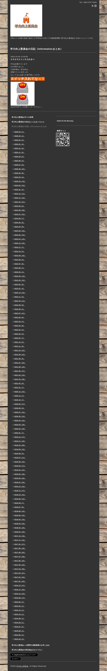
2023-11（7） (19, 247)
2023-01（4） (19, 288)
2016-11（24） (20, 589)
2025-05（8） (19, 173)
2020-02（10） (20, 429)
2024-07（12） (20, 214)
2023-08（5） (19, 259)
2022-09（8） (19, 305)
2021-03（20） (20, 379)
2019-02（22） (20, 478)
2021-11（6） (19, 346)
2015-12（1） (19, 610)
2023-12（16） (20, 243)
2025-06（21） (20, 169)
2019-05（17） (20, 466)
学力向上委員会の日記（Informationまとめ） (30, 126)
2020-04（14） (20, 420)
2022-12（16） (20, 292)
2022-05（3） (19, 321)
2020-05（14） (20, 416)
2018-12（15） (20, 486)
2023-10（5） (19, 251)
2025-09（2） (19, 156)
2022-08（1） (19, 309)
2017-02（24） (20, 577)
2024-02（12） (20, 235)
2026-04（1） (19, 132)
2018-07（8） (19, 507)
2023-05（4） (19, 272)
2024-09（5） (19, 206)
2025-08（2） (19, 160)
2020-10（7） (19, 400)
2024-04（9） (19, 226)
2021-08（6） (19, 358)
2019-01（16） (20, 482)
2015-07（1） (19, 626)
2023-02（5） (19, 284)
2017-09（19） (20, 548)
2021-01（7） (19, 387)
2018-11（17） (20, 490)
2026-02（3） (19, 140)
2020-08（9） (19, 408)
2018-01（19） (20, 532)
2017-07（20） (20, 556)
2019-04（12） (20, 470)
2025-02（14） (20, 185)
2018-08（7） (19, 503)
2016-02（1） (19, 606)
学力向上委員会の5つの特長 (22, 117)
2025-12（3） (19, 148)
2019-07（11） (20, 457)
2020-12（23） (20, 391)
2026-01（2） (19, 144)
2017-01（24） (20, 581)
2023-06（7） (19, 268)
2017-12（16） (20, 536)
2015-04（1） (19, 639)
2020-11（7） (19, 396)
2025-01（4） (19, 189)
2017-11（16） (20, 540)
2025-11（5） (19, 152)
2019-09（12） (20, 449)
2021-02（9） (19, 383)
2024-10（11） (20, 202)
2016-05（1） (19, 602)
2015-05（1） (19, 635)
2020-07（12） (20, 412)
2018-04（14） (20, 519)
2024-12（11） (20, 193)
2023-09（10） (20, 255)
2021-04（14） (20, 375)
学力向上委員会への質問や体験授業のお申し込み (31, 645)
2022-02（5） (19, 334)
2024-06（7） (19, 218)
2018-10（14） (20, 495)
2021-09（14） (20, 354)
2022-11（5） (19, 297)
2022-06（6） (19, 317)
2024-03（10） (20, 231)
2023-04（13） (20, 276)
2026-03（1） (19, 136)
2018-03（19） (20, 523)
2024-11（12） (20, 198)
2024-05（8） (19, 222)
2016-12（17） (20, 585)
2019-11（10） (20, 441)
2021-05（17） (20, 371)
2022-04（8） (19, 325)
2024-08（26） (20, 210)
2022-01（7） (19, 338)
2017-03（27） (20, 573)
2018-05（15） (20, 515)
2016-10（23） (20, 594)
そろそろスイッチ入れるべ (23, 59)
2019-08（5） (19, 453)
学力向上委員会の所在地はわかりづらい (27, 650)
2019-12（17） (20, 437)
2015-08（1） (19, 622)
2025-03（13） (20, 181)
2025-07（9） (19, 165)
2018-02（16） (20, 528)
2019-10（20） (20, 445)
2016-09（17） (20, 598)
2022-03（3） (19, 330)
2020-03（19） (20, 424)
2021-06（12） (20, 367)
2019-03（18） (20, 474)
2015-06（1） (19, 631)
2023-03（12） (20, 280)
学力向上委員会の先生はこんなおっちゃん (28, 122)
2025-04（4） (19, 177)
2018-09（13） (20, 499)
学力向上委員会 (22, 666)
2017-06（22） (20, 561)
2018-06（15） (20, 511)
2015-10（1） (19, 614)
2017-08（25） (20, 552)
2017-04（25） (20, 569)
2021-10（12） (20, 350)
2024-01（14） (20, 239)
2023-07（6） (19, 264)
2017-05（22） (20, 565)
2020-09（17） (20, 404)
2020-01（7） (19, 433)
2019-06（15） (20, 462)
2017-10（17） (20, 544)
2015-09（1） (19, 618)
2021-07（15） (20, 363)
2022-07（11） (20, 313)
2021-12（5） (19, 342)
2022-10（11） (20, 301)
